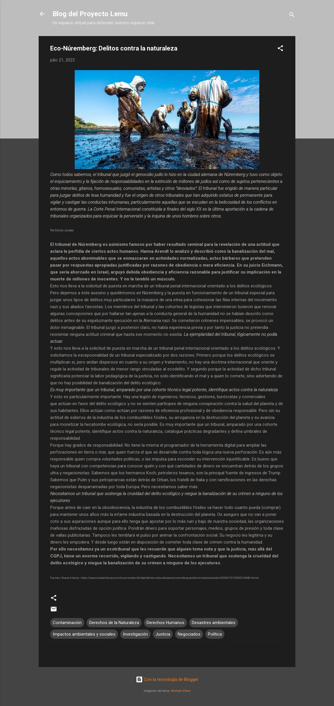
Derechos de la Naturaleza (114, 622)
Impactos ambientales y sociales (84, 634)
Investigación (135, 634)
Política (215, 634)
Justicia (162, 634)
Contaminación (67, 622)
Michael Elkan (181, 691)
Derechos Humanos (165, 622)
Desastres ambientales (213, 622)
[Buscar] (291, 16)
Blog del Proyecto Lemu (89, 14)
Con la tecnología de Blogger (167, 679)
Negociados (189, 634)
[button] (280, 49)
